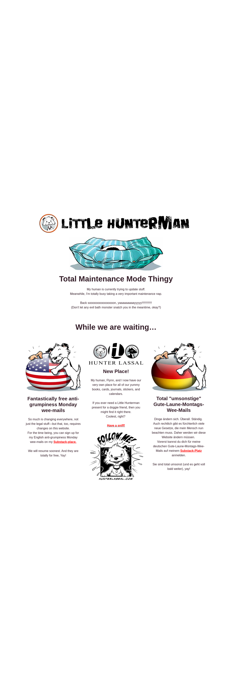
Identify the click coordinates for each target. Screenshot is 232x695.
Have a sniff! (116, 425)
